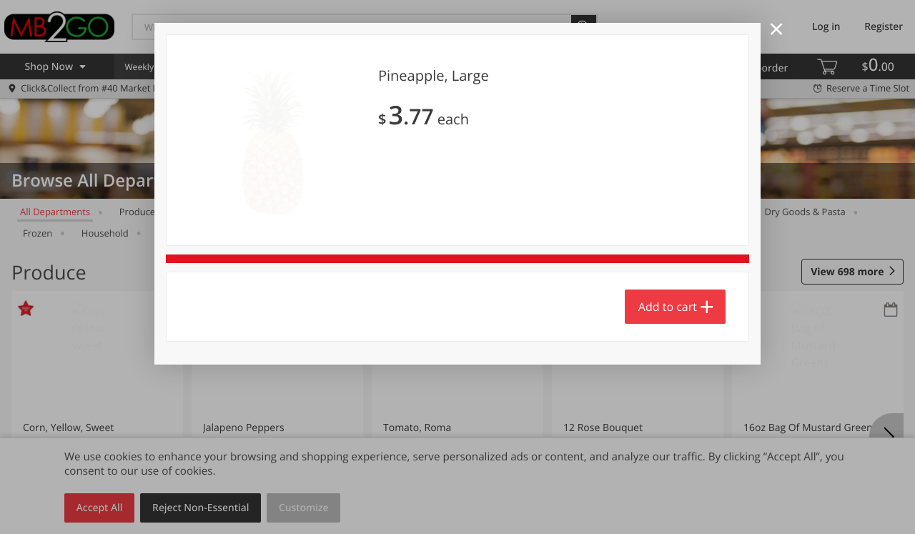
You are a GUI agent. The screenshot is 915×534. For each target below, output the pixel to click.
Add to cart (667, 307)
